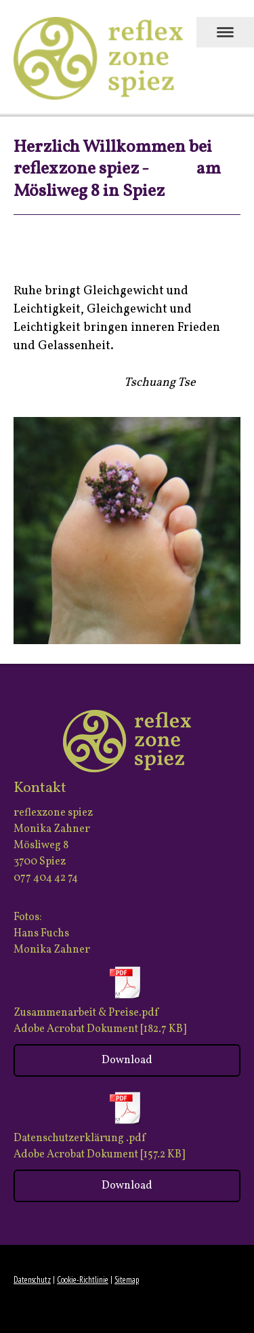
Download (127, 1060)
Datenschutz (32, 1280)
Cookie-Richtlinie (82, 1280)
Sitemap (126, 1280)
